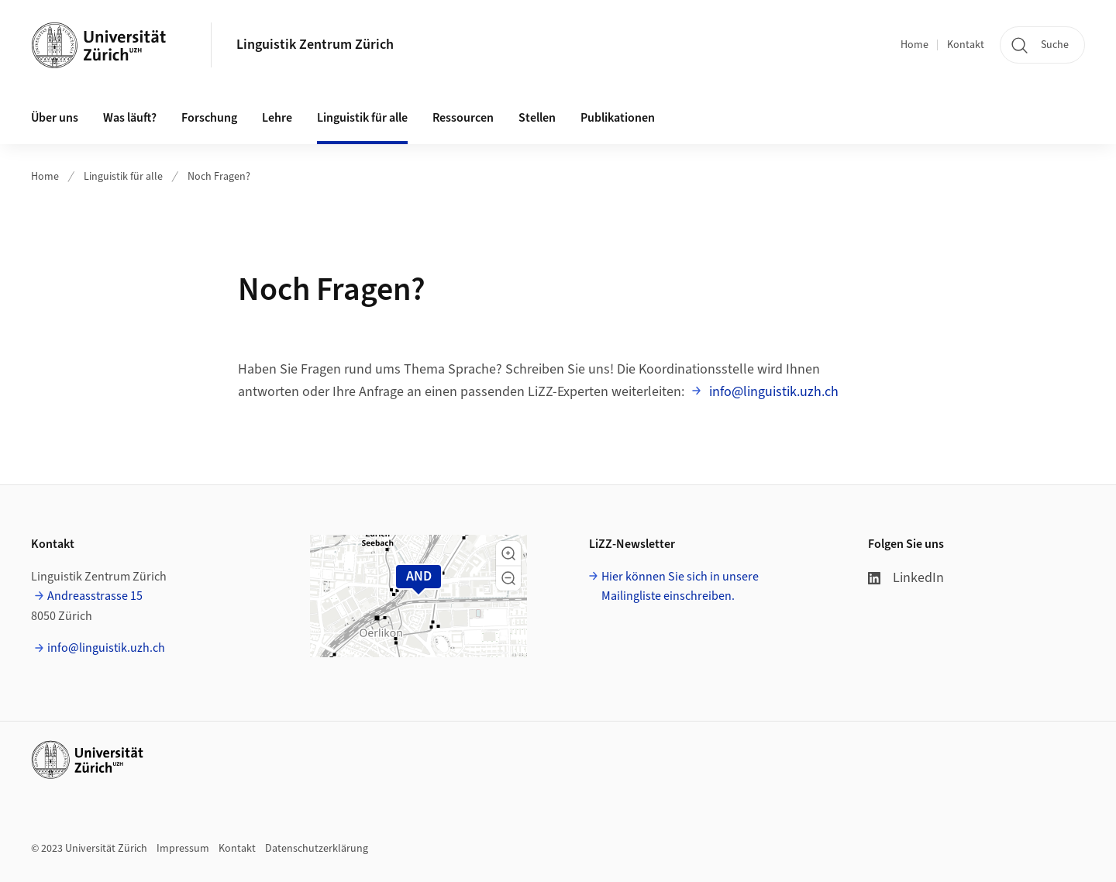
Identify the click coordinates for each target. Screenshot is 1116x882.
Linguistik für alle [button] (362, 117)
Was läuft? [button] (130, 117)
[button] (508, 553)
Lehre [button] (277, 117)
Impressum (183, 848)
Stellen (537, 117)
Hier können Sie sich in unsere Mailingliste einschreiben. (680, 586)
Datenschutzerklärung (316, 848)
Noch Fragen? (219, 176)
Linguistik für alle (123, 176)
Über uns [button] (54, 117)
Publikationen (617, 117)
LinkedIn (906, 577)
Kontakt (965, 45)
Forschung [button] (209, 117)
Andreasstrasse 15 (95, 596)
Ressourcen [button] (463, 117)
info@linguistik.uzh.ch (772, 391)
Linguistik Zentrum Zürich (315, 44)
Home (914, 45)
